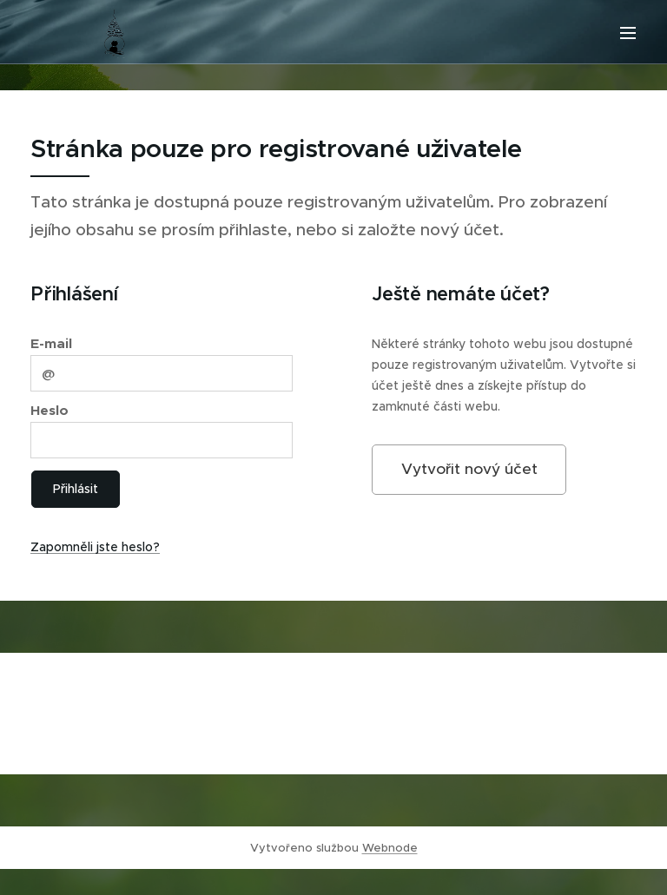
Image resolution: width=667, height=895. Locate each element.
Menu (628, 33)
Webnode (390, 847)
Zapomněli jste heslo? (95, 547)
